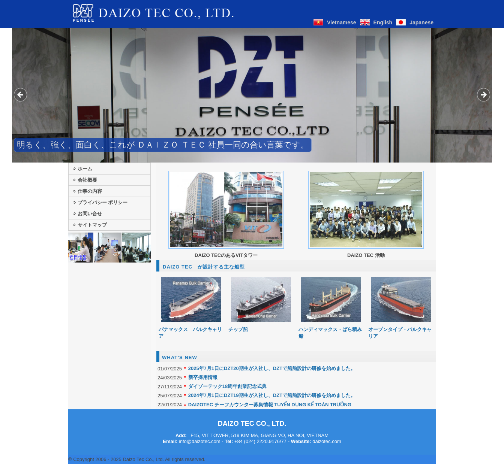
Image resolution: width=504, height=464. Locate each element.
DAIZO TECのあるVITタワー (226, 255)
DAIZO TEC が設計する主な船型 (204, 267)
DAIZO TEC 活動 (366, 255)
